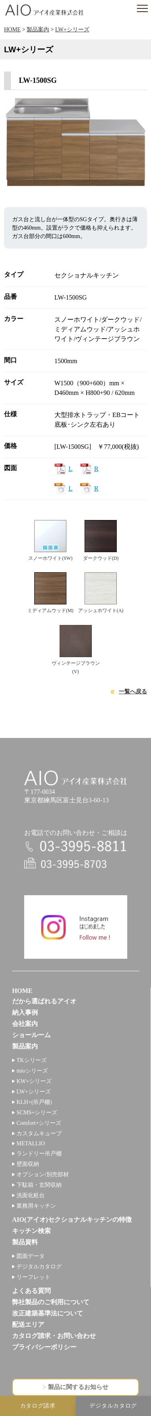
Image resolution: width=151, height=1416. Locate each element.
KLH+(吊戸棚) (34, 1102)
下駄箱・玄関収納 (39, 1185)
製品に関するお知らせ (78, 1387)
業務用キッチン (36, 1206)
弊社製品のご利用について (50, 1302)
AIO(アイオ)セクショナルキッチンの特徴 (72, 1219)
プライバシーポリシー (44, 1347)
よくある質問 (31, 1290)
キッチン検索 (31, 1230)
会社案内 (25, 1023)
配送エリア (28, 1324)
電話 (75, 846)
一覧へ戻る (133, 691)
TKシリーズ (32, 1060)
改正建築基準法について (47, 1313)
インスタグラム (75, 927)
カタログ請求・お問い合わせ (54, 1335)
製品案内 (38, 30)
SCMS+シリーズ (37, 1113)
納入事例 (25, 1012)
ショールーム (31, 1035)
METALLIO (31, 1144)
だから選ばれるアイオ (44, 1001)
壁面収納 (28, 1164)
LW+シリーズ (72, 30)
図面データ (31, 1256)
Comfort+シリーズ (39, 1123)
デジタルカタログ (39, 1267)
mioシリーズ (32, 1071)
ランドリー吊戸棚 (39, 1154)
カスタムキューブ (39, 1133)
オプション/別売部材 (43, 1174)
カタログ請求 (38, 1406)
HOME (12, 30)
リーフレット (33, 1277)
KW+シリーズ (34, 1081)
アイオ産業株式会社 (44, 10)
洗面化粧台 (31, 1195)
